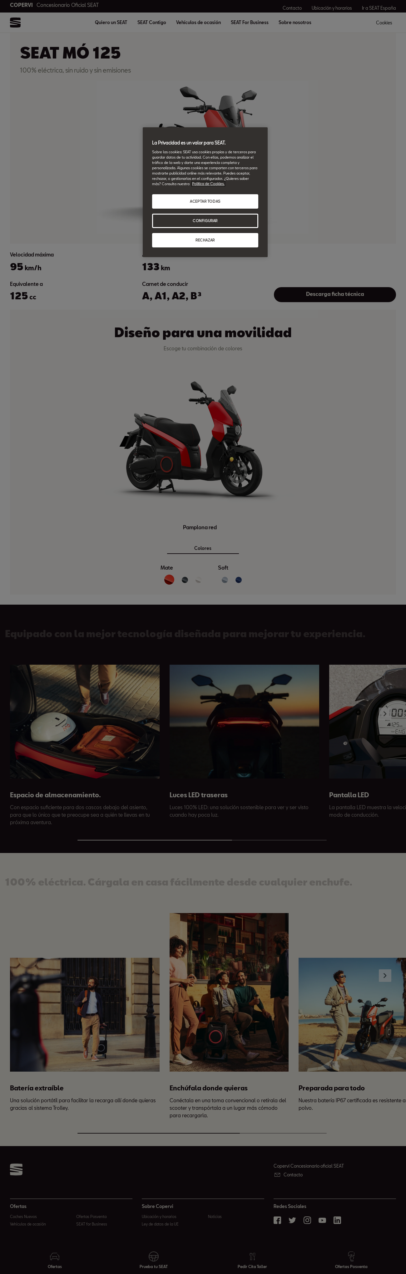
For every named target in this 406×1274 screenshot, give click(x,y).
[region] (205, 192)
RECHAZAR (205, 240)
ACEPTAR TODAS (205, 201)
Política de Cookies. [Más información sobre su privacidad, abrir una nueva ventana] (208, 184)
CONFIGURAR (205, 221)
